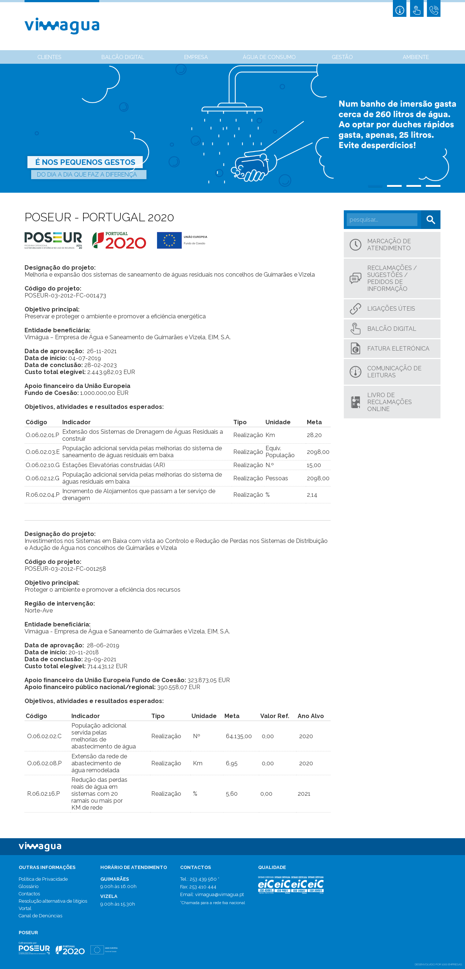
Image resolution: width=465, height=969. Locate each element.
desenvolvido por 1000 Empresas (438, 964)
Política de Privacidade (43, 879)
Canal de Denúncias (40, 915)
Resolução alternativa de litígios (53, 901)
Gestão (342, 57)
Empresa (196, 57)
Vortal (25, 908)
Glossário (28, 886)
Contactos (29, 893)
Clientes (49, 57)
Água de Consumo (269, 57)
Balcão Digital (122, 57)
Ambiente (416, 57)
